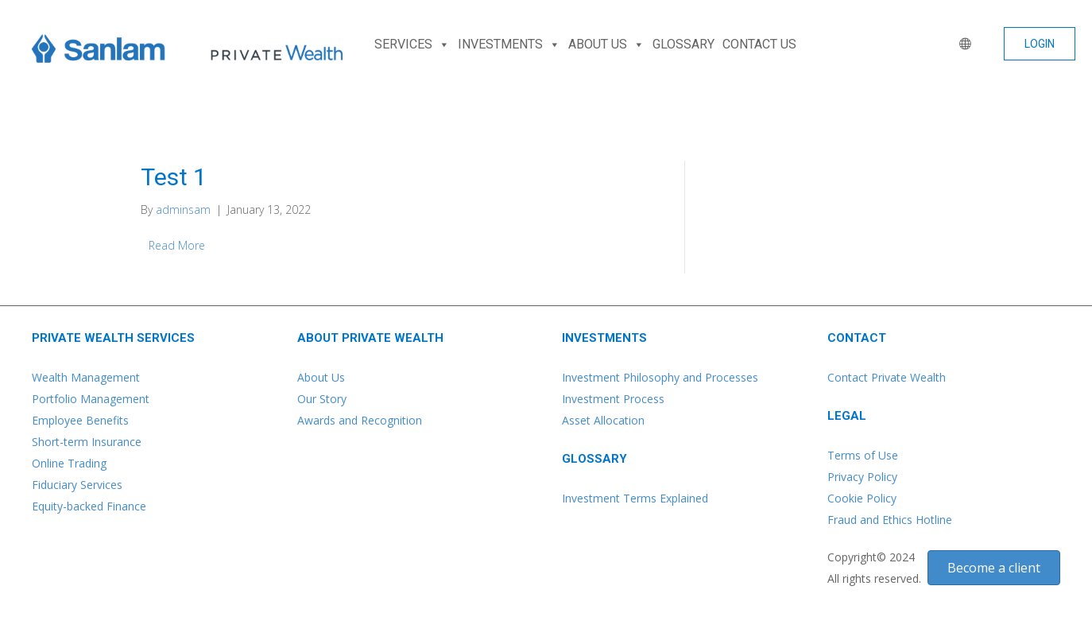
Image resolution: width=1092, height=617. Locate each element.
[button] (1039, 43)
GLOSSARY (683, 44)
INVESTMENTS (509, 44)
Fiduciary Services (77, 484)
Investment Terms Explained (635, 498)
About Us (321, 377)
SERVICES (412, 44)
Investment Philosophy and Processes (660, 377)
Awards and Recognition (359, 420)
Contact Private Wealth (886, 377)
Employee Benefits (80, 420)
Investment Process (613, 398)
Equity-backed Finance (89, 506)
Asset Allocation (603, 420)
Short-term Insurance (86, 441)
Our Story (322, 398)
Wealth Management (86, 377)
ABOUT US (606, 44)
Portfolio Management (90, 398)
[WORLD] (961, 44)
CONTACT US (759, 44)
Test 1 (174, 177)
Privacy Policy (862, 476)
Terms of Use (862, 455)
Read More (177, 245)
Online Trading (69, 463)
